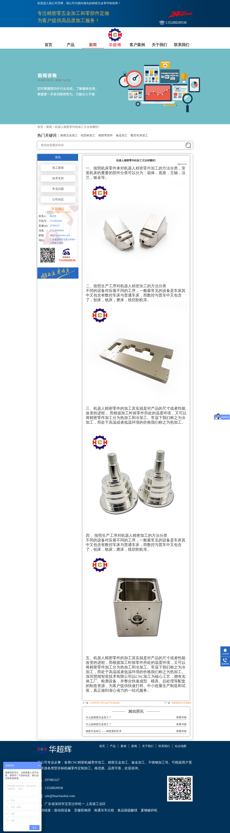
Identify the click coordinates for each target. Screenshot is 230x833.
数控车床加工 (139, 135)
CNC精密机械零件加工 (88, 762)
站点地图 (180, 746)
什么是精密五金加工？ (98, 717)
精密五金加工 (69, 135)
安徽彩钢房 (82, 810)
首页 (48, 45)
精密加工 (139, 286)
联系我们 (181, 45)
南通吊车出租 (104, 810)
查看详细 (181, 717)
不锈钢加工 (156, 762)
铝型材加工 (88, 135)
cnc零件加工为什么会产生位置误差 (105, 703)
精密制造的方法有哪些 (181, 703)
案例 (123, 746)
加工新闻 (58, 167)
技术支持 (58, 178)
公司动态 (58, 199)
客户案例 (137, 45)
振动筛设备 (62, 810)
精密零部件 (105, 135)
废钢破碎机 (149, 810)
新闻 (93, 45)
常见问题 (58, 188)
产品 (70, 45)
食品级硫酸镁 (127, 810)
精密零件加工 (147, 168)
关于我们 (159, 45)
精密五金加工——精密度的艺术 (104, 731)
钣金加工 (121, 135)
